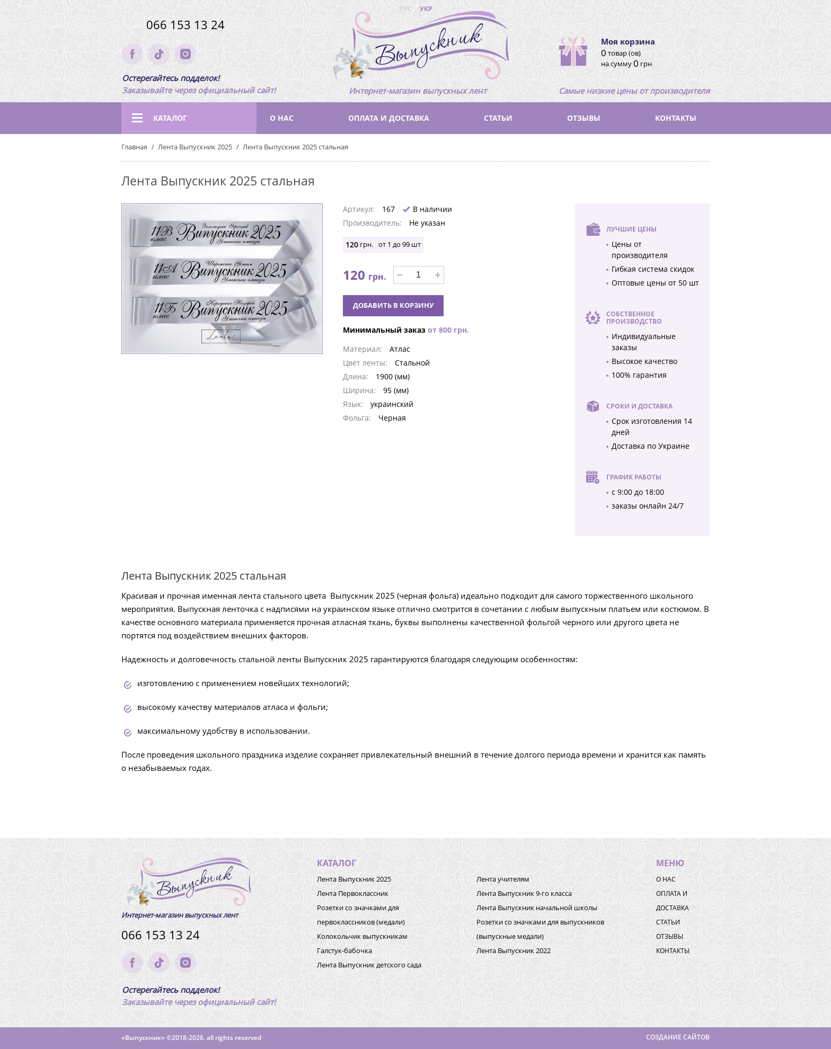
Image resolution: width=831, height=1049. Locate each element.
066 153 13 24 (185, 24)
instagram (185, 54)
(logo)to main (417, 48)
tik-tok (159, 54)
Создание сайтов (678, 1037)
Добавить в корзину (393, 305)
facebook (132, 54)
